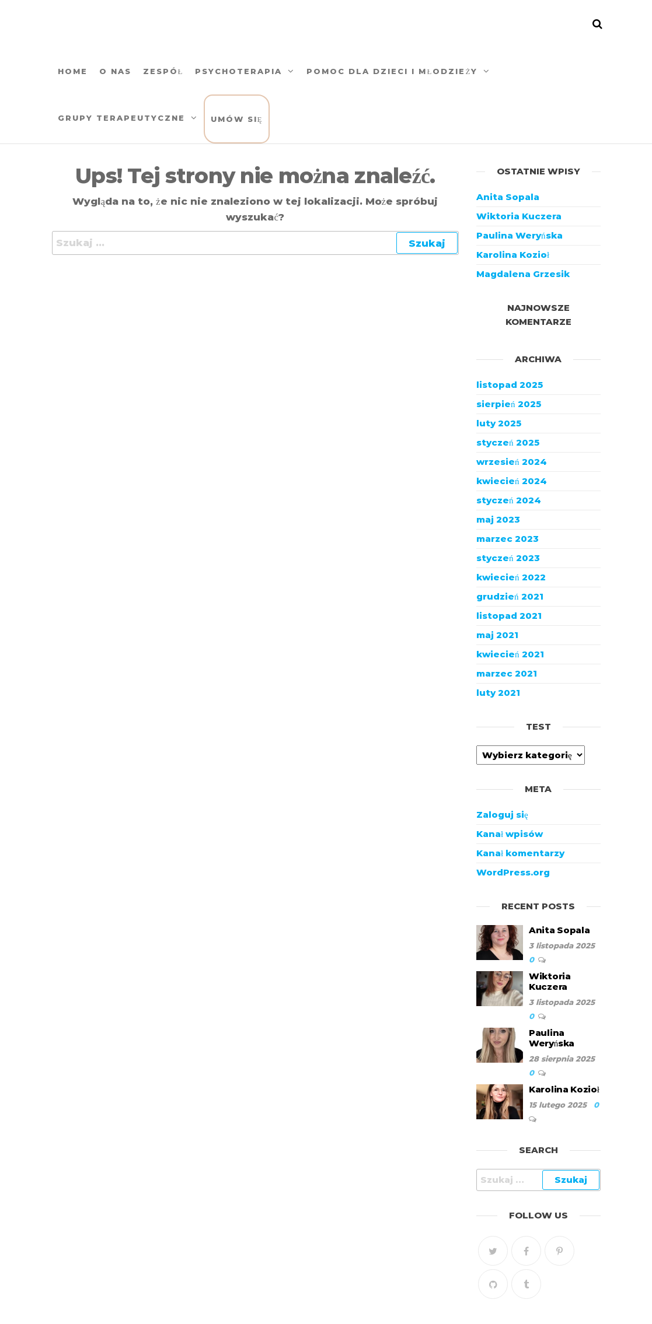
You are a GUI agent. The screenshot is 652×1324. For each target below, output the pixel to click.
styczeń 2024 (508, 500)
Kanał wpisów (509, 833)
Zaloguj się (502, 814)
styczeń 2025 (507, 442)
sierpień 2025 (508, 403)
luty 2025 (498, 423)
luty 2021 (498, 692)
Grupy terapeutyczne (121, 117)
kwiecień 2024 (511, 480)
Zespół (163, 71)
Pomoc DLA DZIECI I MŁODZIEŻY (391, 71)
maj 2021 (497, 634)
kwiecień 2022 (511, 577)
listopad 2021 (509, 615)
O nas (115, 71)
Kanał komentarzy (520, 853)
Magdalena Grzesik (523, 273)
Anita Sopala (507, 196)
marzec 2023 (507, 538)
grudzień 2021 (509, 596)
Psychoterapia (238, 71)
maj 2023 (498, 519)
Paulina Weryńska (519, 235)
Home (73, 71)
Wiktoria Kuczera (519, 216)
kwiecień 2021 (510, 654)
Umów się (237, 119)
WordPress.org (513, 872)
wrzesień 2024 (511, 461)
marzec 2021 (506, 673)
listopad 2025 (509, 384)
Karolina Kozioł (512, 254)
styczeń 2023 (508, 557)
